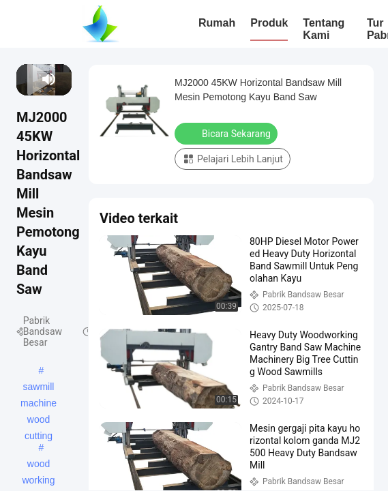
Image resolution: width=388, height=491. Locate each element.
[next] (33, 79)
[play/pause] (27, 79)
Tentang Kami (323, 29)
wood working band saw (38, 465)
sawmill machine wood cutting (38, 388)
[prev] (22, 79)
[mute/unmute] (49, 79)
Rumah (216, 23)
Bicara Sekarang (227, 133)
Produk (269, 23)
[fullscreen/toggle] (65, 79)
